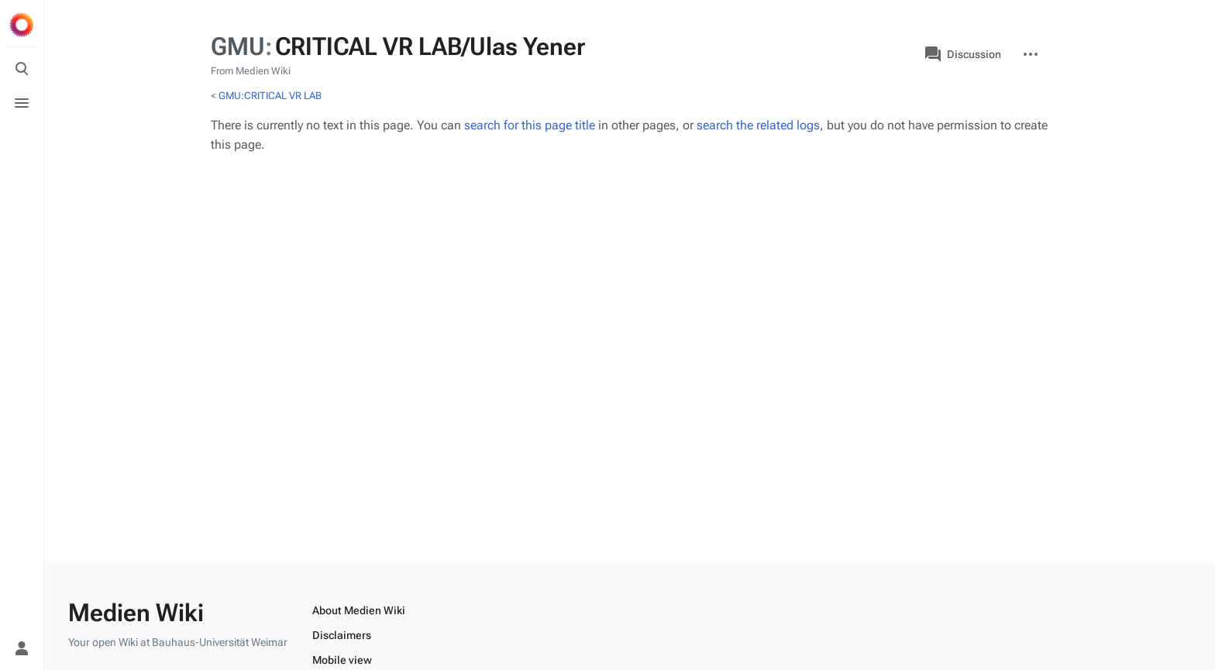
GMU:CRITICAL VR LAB (270, 95)
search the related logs (758, 125)
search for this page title (529, 125)
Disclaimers (341, 635)
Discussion (963, 54)
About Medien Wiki (358, 610)
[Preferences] (21, 614)
